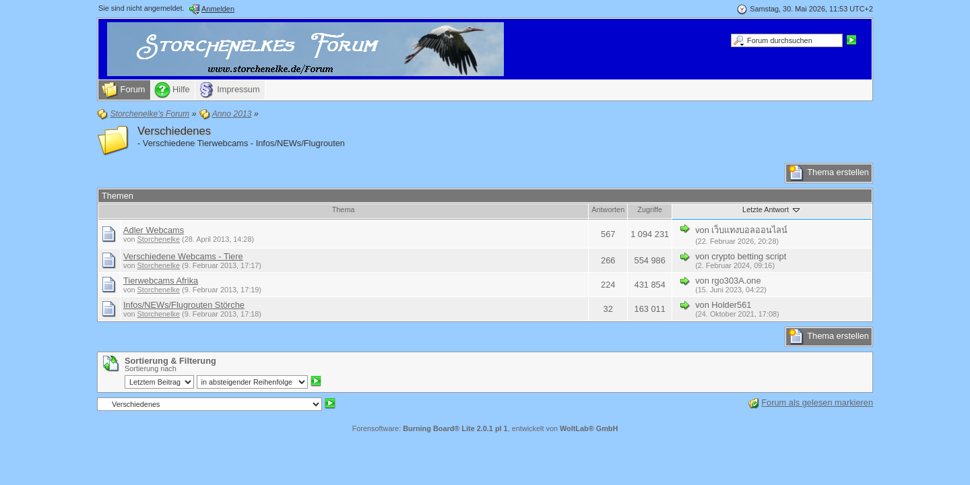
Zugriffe (649, 209)
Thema (343, 209)
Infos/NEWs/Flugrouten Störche (184, 305)
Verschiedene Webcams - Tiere (183, 256)
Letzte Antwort (772, 209)
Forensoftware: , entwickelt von (485, 428)
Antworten (607, 209)
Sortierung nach (150, 368)
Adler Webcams (153, 230)
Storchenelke (158, 239)
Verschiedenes (174, 131)
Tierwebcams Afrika (160, 281)
